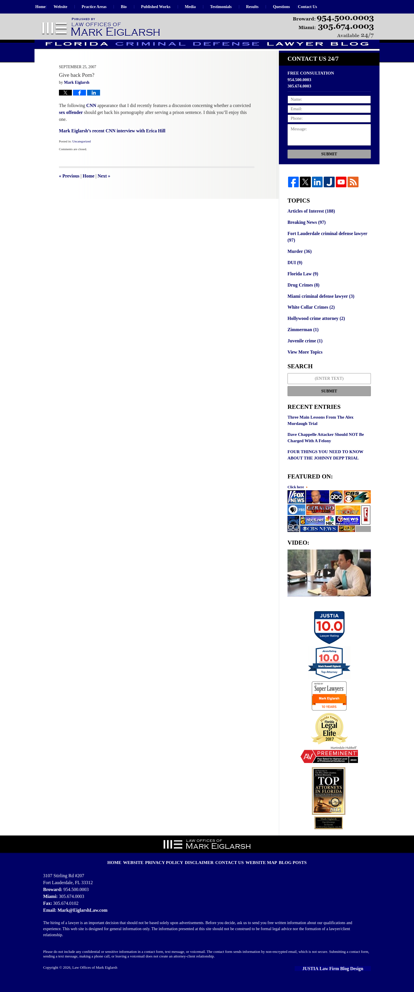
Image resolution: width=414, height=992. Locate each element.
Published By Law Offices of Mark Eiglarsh (333, 27)
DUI (295, 276)
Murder (299, 265)
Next (104, 191)
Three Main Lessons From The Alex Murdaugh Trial (321, 430)
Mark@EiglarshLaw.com (80, 919)
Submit (329, 169)
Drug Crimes (303, 297)
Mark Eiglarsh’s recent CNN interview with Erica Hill (112, 146)
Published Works (168, 7)
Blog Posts (285, 867)
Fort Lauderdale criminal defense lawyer (325, 251)
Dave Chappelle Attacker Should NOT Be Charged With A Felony (326, 447)
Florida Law (302, 286)
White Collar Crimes (310, 319)
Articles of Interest (310, 226)
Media (203, 7)
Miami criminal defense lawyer (319, 308)
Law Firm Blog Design (344, 977)
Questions (294, 7)
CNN (91, 120)
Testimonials (233, 7)
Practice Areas (106, 7)
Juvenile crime (304, 351)
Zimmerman (302, 340)
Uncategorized (81, 156)
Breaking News (306, 237)
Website (73, 7)
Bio (136, 7)
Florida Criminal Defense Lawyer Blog (101, 27)
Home (47, 7)
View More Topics (304, 362)
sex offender (71, 127)
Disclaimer (201, 867)
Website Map (257, 867)
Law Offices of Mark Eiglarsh (94, 976)
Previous (69, 191)
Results (265, 7)
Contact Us (326, 7)
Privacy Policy (170, 867)
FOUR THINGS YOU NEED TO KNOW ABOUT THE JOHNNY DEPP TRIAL (325, 464)
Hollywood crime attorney (315, 329)
